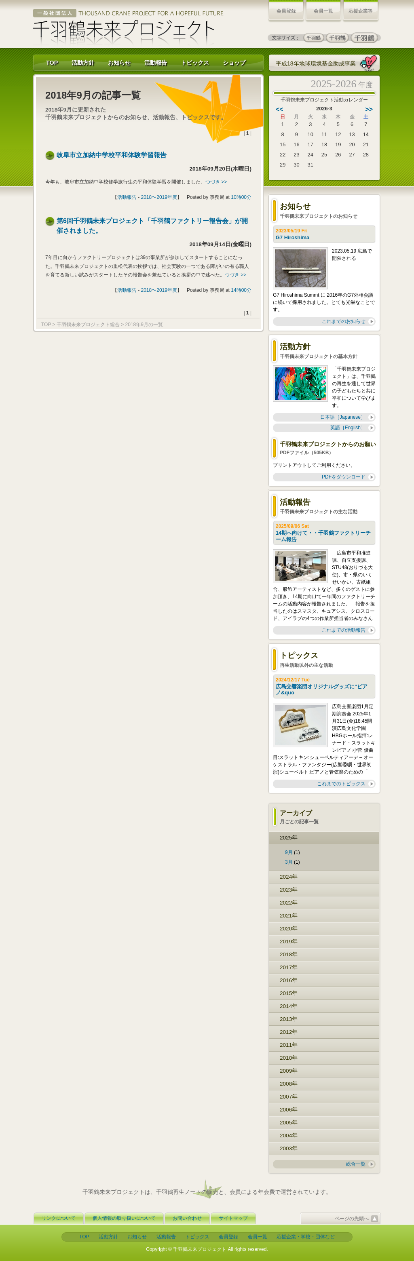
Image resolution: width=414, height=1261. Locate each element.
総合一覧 (355, 1164)
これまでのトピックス (341, 784)
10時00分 (241, 197)
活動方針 (83, 62)
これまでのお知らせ (343, 321)
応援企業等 (361, 11)
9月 (289, 852)
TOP (52, 62)
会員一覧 (323, 11)
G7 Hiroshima (293, 237)
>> (369, 109)
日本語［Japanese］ (342, 417)
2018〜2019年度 (159, 197)
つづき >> (216, 182)
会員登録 (286, 11)
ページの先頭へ (352, 1218)
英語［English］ (347, 427)
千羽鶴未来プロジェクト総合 (88, 324)
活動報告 (155, 62)
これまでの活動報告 (343, 630)
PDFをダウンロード (343, 477)
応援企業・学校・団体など (306, 1237)
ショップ (234, 62)
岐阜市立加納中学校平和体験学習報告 (112, 155)
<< (279, 109)
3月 (289, 862)
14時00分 (241, 290)
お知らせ (119, 62)
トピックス (195, 62)
